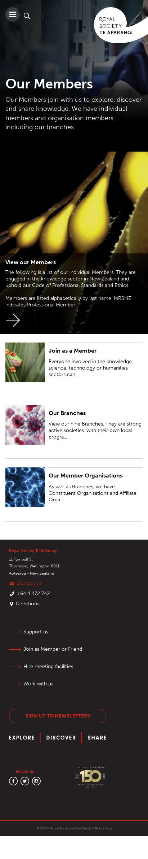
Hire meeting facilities (48, 666)
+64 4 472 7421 (34, 593)
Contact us (29, 583)
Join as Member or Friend (52, 649)
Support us (35, 632)
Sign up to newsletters (58, 716)
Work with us (38, 684)
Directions (27, 604)
